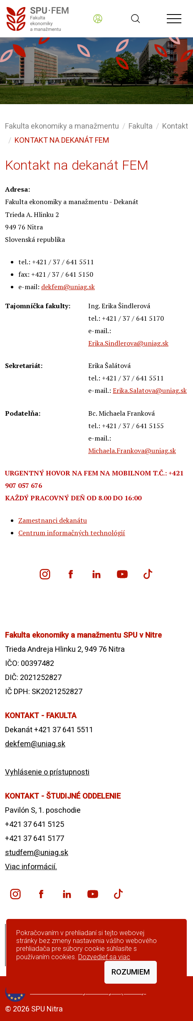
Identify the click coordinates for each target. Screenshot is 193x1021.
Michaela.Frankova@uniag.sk (132, 450)
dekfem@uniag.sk (68, 286)
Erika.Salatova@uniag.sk (150, 390)
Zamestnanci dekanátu (52, 520)
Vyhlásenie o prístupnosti (47, 772)
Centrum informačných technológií (71, 532)
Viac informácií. (31, 866)
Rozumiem (130, 971)
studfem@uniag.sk (36, 852)
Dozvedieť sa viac (104, 957)
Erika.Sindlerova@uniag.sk (128, 343)
